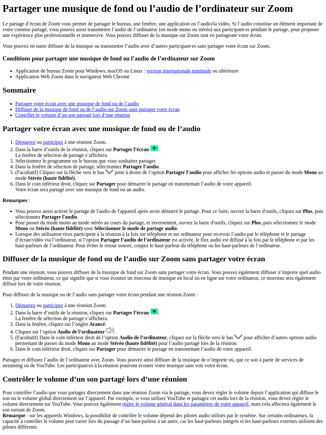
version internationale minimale (178, 71)
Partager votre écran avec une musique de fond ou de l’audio (77, 103)
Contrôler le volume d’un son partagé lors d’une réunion (72, 115)
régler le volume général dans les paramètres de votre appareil (185, 404)
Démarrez (25, 142)
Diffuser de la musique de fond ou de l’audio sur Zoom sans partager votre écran (97, 109)
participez (53, 142)
